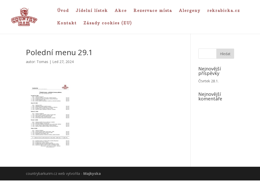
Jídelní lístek (92, 11)
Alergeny (189, 11)
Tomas (42, 61)
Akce (121, 11)
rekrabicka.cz (223, 11)
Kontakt (67, 23)
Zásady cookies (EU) (108, 23)
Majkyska (92, 173)
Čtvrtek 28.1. (208, 81)
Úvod (63, 11)
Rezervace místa (153, 11)
